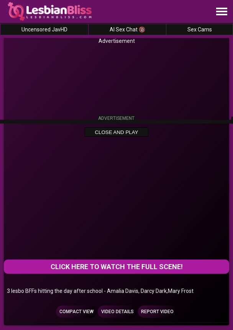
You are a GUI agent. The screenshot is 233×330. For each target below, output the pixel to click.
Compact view (76, 311)
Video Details (117, 311)
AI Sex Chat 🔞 (127, 29)
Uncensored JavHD (44, 29)
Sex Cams (199, 29)
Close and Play (116, 132)
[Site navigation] (221, 12)
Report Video (157, 311)
